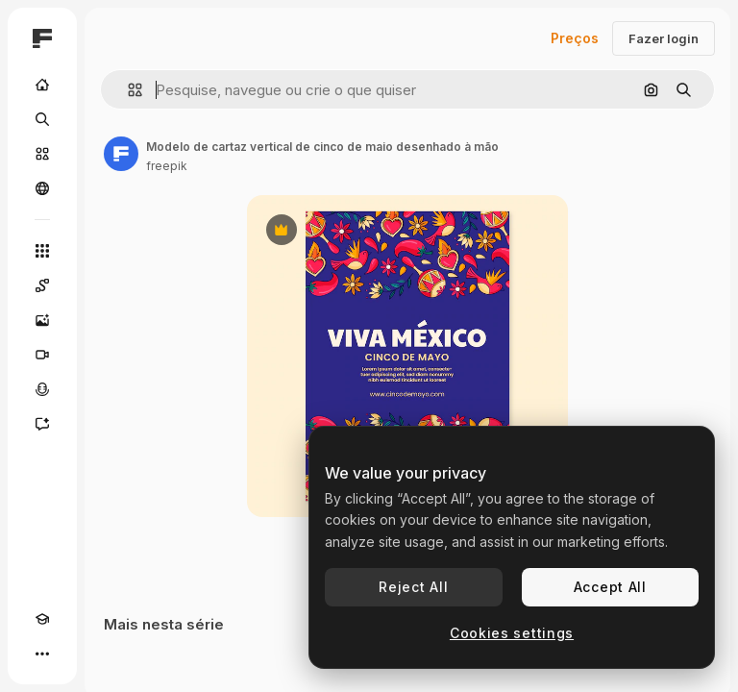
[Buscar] (42, 119)
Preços (575, 38)
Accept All (610, 587)
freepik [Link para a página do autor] (166, 166)
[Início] (42, 84)
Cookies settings (512, 633)
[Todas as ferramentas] (42, 250)
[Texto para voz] (42, 389)
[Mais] (42, 653)
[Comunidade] (42, 188)
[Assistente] (42, 423)
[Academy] (42, 619)
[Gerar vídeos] (42, 354)
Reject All (413, 587)
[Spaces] (42, 285)
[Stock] (42, 153)
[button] (127, 90)
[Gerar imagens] (42, 320)
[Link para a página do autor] (121, 153)
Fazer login (663, 38)
